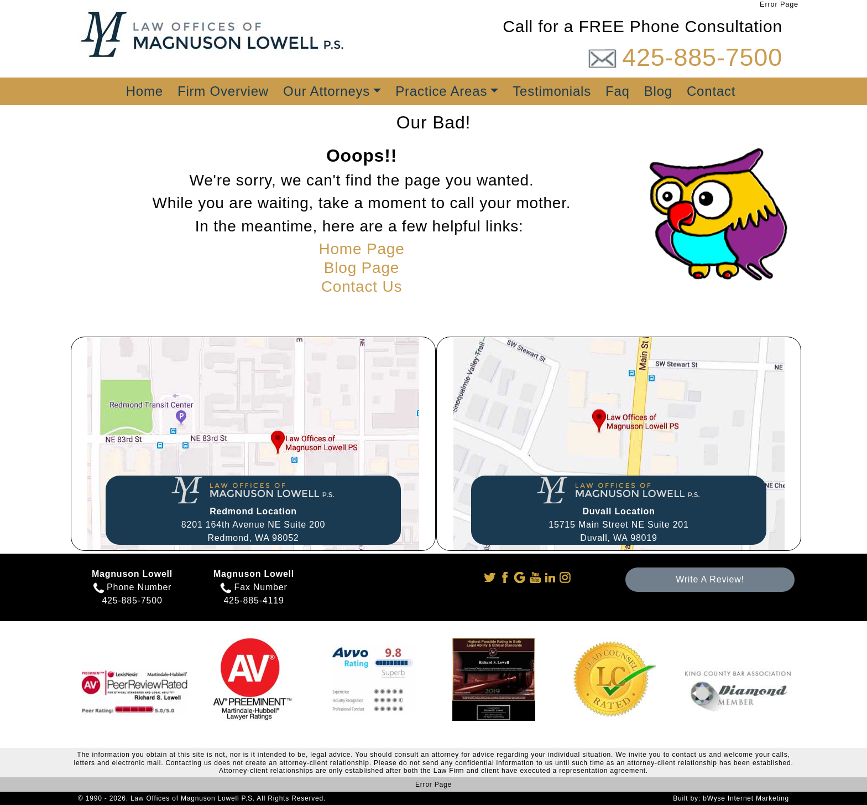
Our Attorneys (326, 91)
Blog (658, 91)
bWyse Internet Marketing (746, 798)
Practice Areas (441, 91)
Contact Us (362, 286)
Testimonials (552, 91)
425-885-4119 (253, 600)
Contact (711, 91)
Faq (617, 91)
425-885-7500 (702, 57)
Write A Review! (710, 579)
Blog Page (361, 267)
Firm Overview (223, 91)
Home (144, 91)
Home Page (361, 248)
